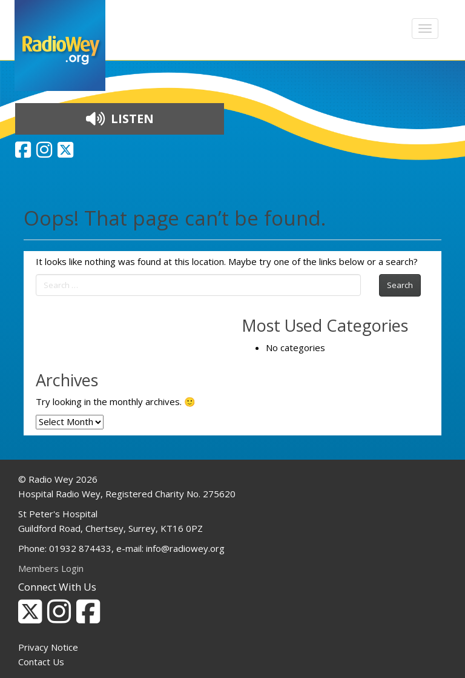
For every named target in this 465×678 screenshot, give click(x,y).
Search (400, 285)
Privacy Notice (48, 647)
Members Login (51, 568)
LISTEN (120, 118)
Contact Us (41, 662)
